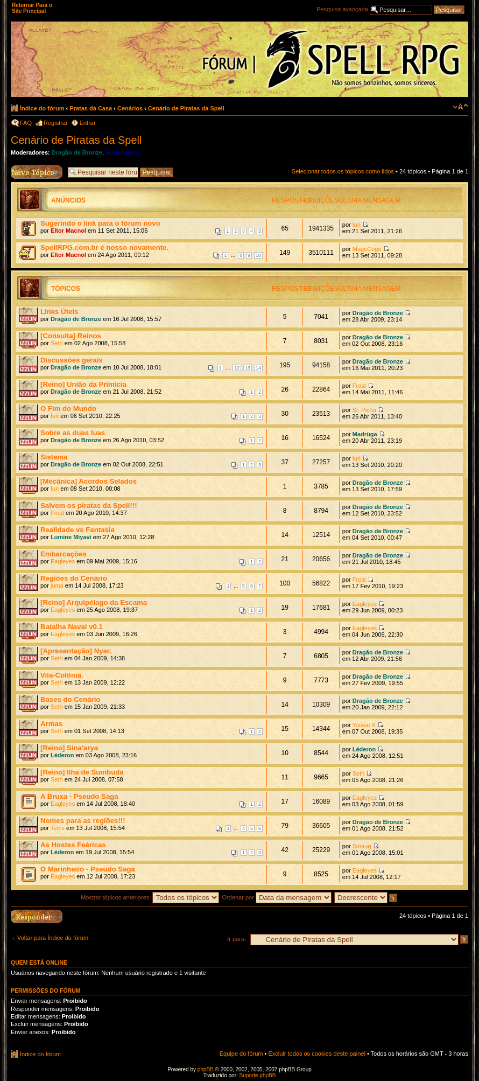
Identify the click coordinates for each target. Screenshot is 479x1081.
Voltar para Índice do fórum (52, 937)
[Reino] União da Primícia (83, 384)
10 (258, 255)
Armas (51, 724)
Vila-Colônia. (61, 675)
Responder (25, 913)
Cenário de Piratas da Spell (186, 108)
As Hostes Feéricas (73, 845)
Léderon (62, 755)
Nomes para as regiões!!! (82, 821)
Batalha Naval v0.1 (71, 627)
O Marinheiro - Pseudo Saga (87, 869)
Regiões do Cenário (73, 578)
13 (247, 368)
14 (258, 368)
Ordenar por (277, 897)
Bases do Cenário (70, 699)
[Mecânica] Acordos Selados (88, 481)
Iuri (357, 224)
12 (237, 368)
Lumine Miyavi (71, 537)
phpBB (206, 1069)
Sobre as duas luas (72, 433)
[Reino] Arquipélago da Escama (93, 602)
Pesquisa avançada (342, 9)
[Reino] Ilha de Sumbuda (82, 772)
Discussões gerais (71, 360)
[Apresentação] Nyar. (75, 651)
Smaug (362, 846)
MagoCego (367, 249)
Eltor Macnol (68, 230)
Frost (359, 385)
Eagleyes (63, 561)
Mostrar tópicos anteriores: (150, 897)
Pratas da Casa (90, 108)
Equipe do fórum (241, 1053)
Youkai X (364, 725)
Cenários (130, 108)
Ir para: (236, 939)
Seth (57, 343)
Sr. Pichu (364, 410)
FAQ (26, 123)
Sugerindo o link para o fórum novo (100, 223)
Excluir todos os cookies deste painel (316, 1053)
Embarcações (63, 554)
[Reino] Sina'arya (69, 748)
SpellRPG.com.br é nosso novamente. (104, 247)
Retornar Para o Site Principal (32, 8)
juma (57, 585)
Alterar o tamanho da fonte (460, 106)
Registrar (56, 123)
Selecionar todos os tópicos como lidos (343, 171)
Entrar (88, 123)
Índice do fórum (42, 108)
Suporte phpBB (258, 1075)
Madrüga (365, 434)
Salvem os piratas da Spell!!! (88, 505)
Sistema (54, 457)
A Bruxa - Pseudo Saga (79, 796)
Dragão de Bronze (77, 152)
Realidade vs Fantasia (77, 530)
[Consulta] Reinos (70, 336)
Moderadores (122, 152)
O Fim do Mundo (68, 408)
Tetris (58, 828)
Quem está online (39, 962)
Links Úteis (59, 312)
